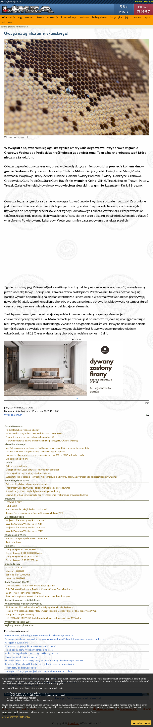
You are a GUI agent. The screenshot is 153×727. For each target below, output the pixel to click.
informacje (8, 17)
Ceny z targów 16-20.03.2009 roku (22, 560)
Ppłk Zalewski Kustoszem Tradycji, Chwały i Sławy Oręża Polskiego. (39, 589)
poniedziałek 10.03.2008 (18, 574)
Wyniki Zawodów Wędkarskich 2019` (24, 524)
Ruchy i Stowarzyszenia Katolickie (22, 600)
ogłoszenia (25, 17)
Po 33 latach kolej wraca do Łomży (22, 430)
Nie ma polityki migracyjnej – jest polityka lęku (29, 473)
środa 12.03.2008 (14, 567)
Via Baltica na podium (17, 458)
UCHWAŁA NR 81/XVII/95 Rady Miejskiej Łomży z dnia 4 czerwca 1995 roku (43, 618)
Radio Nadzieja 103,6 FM (17, 582)
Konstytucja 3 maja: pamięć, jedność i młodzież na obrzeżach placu (39, 671)
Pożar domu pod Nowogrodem (20, 667)
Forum (123, 6)
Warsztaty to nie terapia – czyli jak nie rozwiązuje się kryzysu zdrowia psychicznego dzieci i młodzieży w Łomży (61, 476)
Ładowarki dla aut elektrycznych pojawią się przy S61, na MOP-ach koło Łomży (45, 455)
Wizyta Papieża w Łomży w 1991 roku (23, 603)
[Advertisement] (76, 254)
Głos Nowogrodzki (14, 516)
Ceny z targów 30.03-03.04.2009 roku (24, 553)
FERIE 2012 (11, 505)
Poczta (123, 12)
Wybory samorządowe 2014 (19, 625)
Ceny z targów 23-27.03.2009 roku (22, 556)
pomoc (137, 17)
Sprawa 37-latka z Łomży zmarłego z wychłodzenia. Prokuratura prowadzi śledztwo (47, 495)
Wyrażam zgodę (141, 722)
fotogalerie (99, 17)
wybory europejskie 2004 (17, 621)
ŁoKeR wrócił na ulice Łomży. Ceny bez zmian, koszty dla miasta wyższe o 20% (44, 660)
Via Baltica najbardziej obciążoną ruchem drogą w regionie (35, 451)
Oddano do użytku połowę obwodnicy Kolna (28, 484)
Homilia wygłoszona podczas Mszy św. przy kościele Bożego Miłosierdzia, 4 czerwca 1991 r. (51, 610)
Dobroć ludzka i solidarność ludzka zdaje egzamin (30, 585)
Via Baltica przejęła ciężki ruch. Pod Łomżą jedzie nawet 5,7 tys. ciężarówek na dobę (47, 448)
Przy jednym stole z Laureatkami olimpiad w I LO (30, 437)
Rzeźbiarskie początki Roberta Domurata (26, 538)
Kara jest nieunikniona (16, 642)
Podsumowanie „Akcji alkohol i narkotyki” (26, 509)
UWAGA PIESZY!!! (15, 502)
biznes (40, 17)
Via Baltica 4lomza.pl (15, 444)
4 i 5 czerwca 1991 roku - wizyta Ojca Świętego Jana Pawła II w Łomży (40, 607)
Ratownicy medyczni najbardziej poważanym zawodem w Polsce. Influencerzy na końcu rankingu (54, 639)
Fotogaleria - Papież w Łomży (20, 614)
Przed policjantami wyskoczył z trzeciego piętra (29, 649)
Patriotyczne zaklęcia (16, 466)
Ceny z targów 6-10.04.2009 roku (22, 549)
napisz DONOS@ (144, 1)
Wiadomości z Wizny (15, 535)
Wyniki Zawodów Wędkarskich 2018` (24, 531)
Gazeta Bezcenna (14, 426)
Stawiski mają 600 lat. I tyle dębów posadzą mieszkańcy (33, 491)
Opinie (8, 462)
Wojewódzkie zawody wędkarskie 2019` (26, 527)
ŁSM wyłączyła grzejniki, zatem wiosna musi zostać (30, 646)
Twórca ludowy (13, 542)
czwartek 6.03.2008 (15, 578)
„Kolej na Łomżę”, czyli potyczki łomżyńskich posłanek (32, 469)
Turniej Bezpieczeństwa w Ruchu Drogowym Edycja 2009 (34, 513)
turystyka (116, 17)
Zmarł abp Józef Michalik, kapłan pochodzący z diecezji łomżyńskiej (39, 664)
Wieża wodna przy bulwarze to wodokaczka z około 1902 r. (34, 433)
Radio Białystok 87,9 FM (17, 480)
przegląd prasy (12, 564)
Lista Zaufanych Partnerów (16, 716)
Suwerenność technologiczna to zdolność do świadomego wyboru (39, 635)
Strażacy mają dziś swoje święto (21, 657)
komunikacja (68, 17)
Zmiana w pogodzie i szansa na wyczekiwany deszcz (31, 653)
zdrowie (7, 22)
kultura (84, 17)
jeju (127, 17)
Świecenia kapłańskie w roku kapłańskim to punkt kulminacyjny (38, 596)
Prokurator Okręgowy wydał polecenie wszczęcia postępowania (38, 487)
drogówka (10, 498)
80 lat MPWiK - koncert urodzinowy (23, 592)
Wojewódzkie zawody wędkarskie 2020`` (26, 520)
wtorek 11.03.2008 (15, 571)
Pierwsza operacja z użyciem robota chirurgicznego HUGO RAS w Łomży (42, 440)
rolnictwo (10, 545)
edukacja (52, 17)
